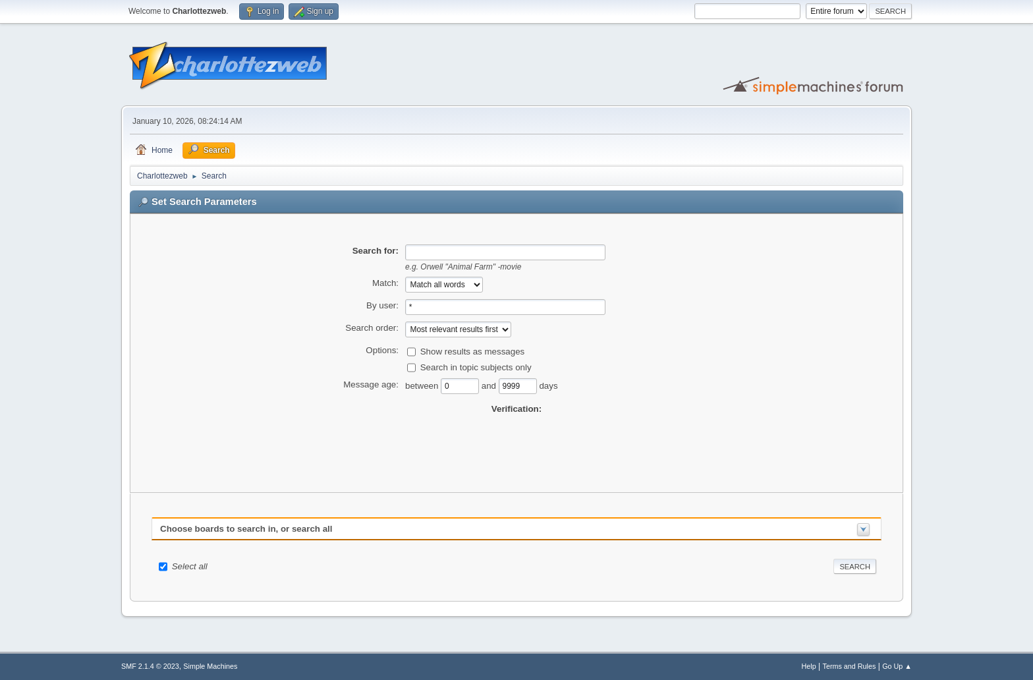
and (490, 385)
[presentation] (516, 441)
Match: (385, 283)
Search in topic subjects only (476, 367)
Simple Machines (210, 666)
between (423, 385)
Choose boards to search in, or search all (246, 529)
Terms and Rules (849, 666)
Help (809, 666)
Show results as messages (472, 351)
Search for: (375, 251)
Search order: (372, 328)
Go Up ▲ (897, 666)
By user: (382, 305)
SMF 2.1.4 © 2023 (150, 666)
